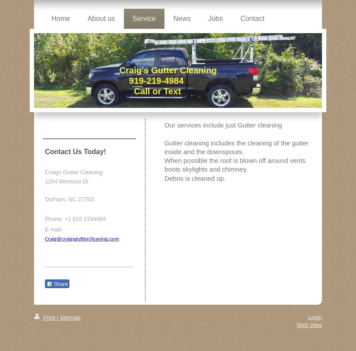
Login (315, 317)
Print (45, 317)
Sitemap (70, 317)
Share (57, 284)
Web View (309, 325)
